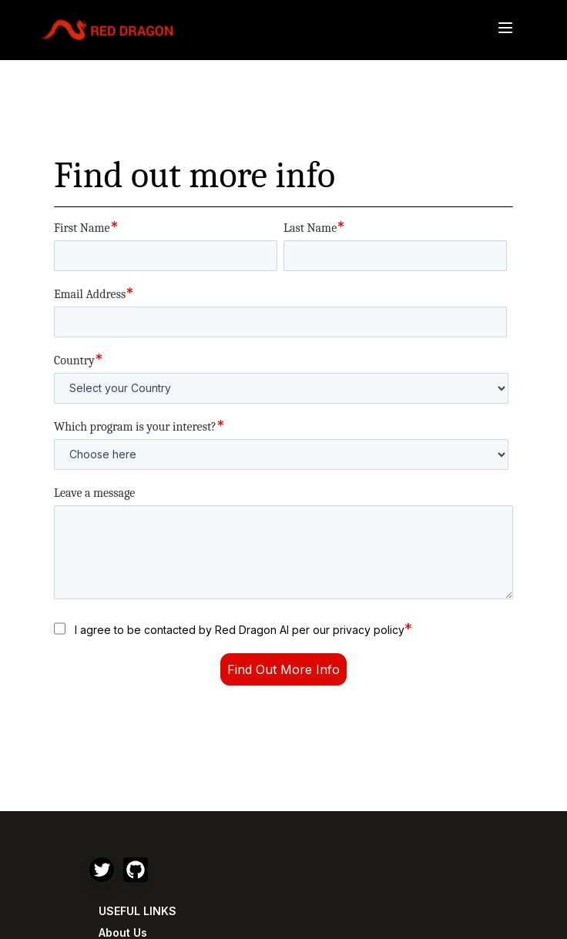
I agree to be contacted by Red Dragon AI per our (243, 628)
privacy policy (368, 629)
